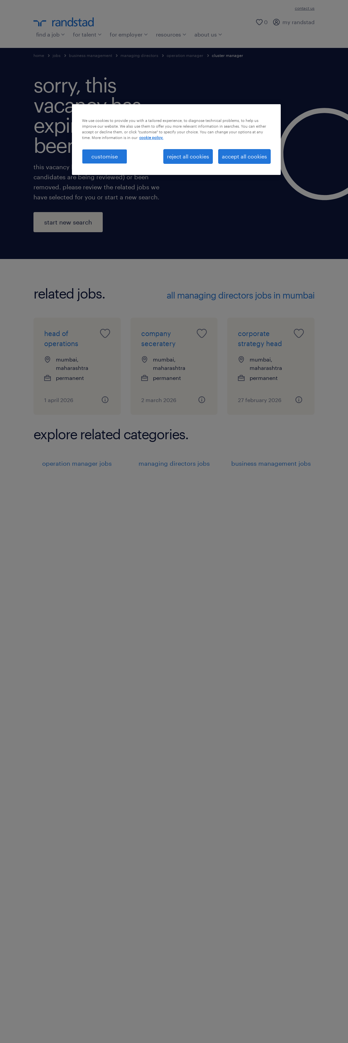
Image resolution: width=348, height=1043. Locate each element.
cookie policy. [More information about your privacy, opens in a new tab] (151, 137)
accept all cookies (244, 156)
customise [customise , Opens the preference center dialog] (104, 156)
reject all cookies (188, 156)
